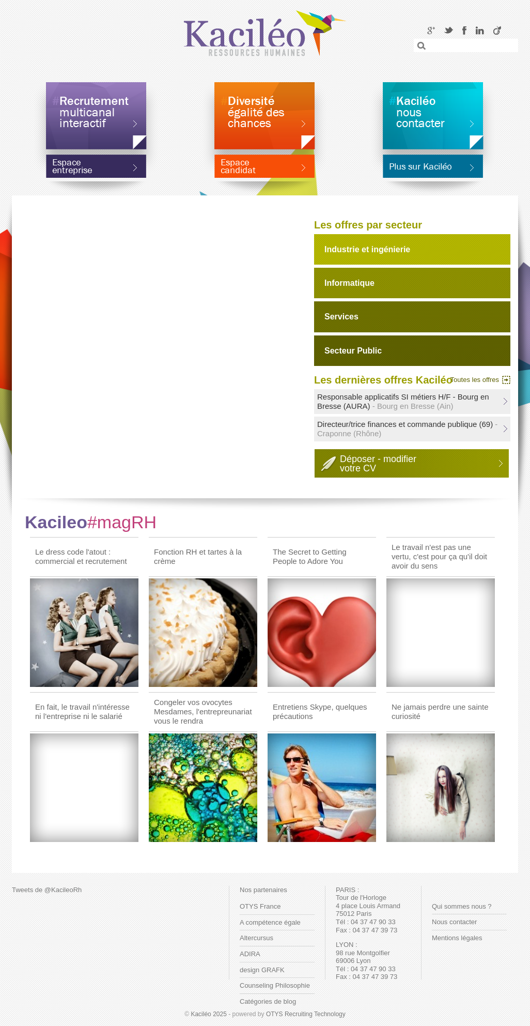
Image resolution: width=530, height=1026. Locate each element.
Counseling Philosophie (275, 985)
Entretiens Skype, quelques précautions (320, 711)
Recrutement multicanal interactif (96, 115)
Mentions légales (457, 938)
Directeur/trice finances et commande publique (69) (407, 429)
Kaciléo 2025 (208, 1014)
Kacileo (91, 522)
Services (341, 316)
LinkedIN (480, 30)
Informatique (349, 283)
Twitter (448, 30)
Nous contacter (454, 922)
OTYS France (260, 906)
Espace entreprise (96, 172)
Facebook (464, 30)
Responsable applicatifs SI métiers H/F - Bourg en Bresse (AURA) (403, 401)
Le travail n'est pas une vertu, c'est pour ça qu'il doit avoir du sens (439, 556)
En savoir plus (433, 172)
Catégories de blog (268, 1001)
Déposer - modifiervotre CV (378, 463)
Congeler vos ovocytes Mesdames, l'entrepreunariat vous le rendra (203, 711)
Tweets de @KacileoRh (47, 890)
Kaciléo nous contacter (433, 115)
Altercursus (256, 938)
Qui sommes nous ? (462, 906)
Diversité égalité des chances (264, 115)
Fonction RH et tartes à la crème (198, 556)
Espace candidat (264, 172)
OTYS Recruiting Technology (306, 1014)
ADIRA (250, 954)
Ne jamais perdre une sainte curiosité (440, 711)
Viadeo (497, 30)
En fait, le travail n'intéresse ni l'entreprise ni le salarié (82, 711)
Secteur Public (353, 350)
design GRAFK (262, 970)
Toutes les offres (474, 380)
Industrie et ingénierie (367, 249)
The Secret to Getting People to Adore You (310, 556)
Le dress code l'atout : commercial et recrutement (81, 556)
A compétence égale (270, 922)
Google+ (431, 30)
